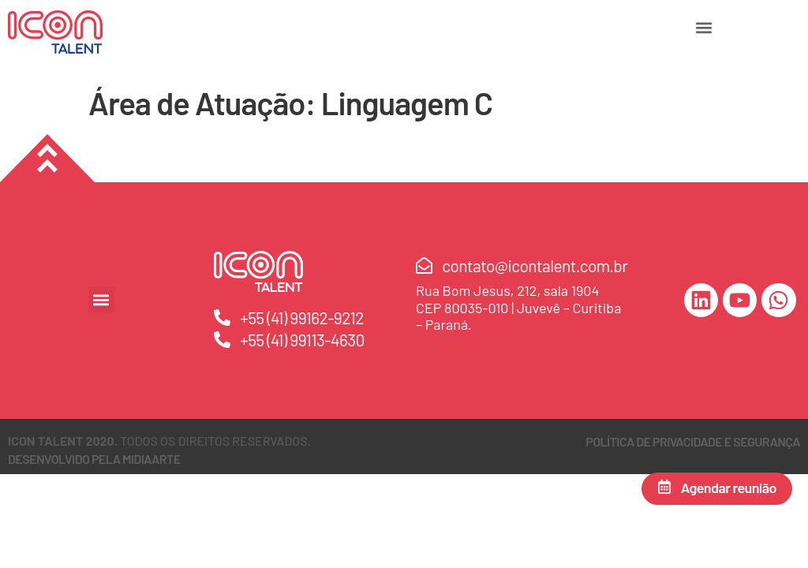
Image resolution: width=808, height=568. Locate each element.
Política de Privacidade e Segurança (692, 441)
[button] (703, 27)
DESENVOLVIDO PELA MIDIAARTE (94, 458)
